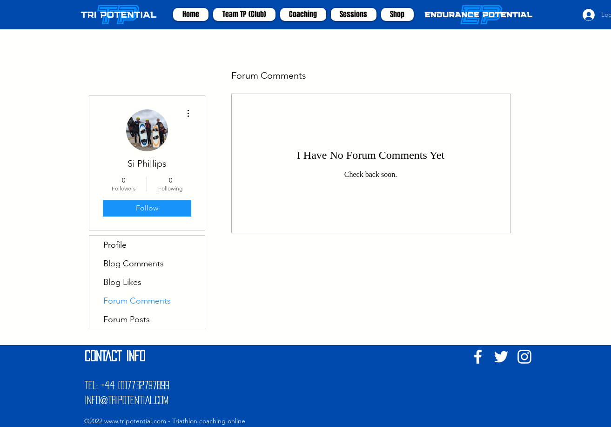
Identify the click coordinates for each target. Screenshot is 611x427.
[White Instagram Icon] (524, 356)
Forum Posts (126, 319)
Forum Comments (137, 301)
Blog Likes (122, 282)
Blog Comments (133, 263)
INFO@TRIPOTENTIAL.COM (126, 400)
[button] (303, 14)
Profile (115, 245)
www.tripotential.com (135, 421)
